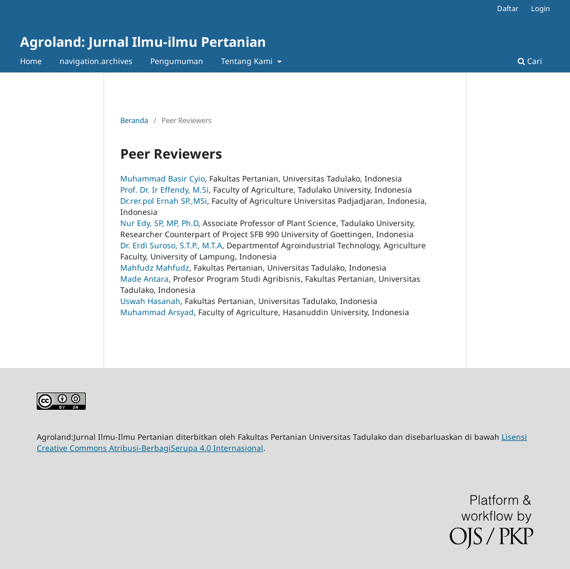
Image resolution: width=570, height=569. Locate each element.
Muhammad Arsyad (157, 312)
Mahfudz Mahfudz (154, 267)
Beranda (134, 120)
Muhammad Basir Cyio (162, 178)
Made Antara (144, 278)
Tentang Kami (248, 61)
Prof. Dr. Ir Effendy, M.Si (164, 189)
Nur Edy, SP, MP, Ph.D (159, 223)
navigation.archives (96, 61)
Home (31, 61)
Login (540, 8)
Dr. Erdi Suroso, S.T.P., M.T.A (171, 245)
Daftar (507, 8)
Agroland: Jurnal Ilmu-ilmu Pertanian (143, 41)
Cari (530, 61)
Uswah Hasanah (150, 301)
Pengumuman (176, 61)
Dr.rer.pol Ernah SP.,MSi (163, 200)
